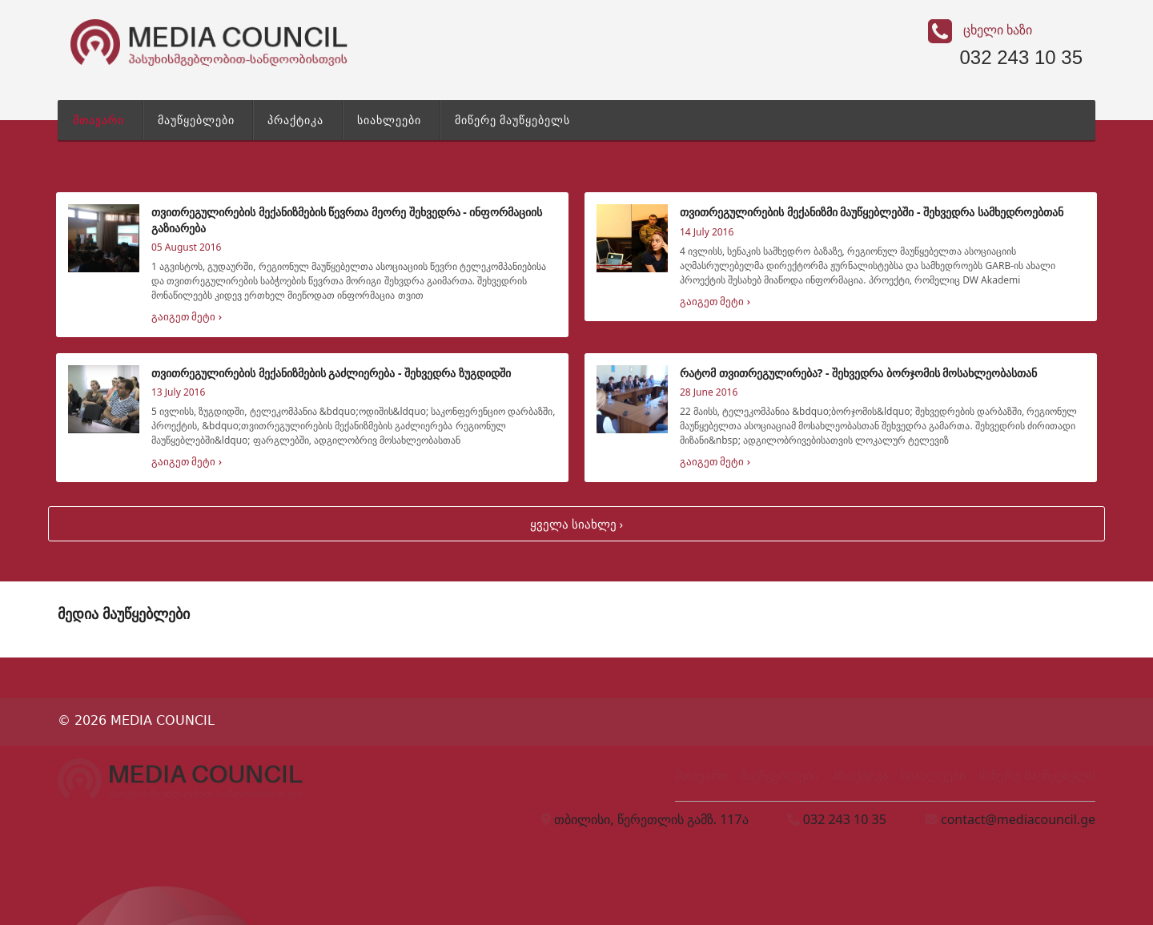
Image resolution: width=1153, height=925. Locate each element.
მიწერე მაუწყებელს (513, 119)
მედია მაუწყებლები (124, 613)
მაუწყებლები (196, 119)
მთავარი (98, 119)
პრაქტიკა (295, 119)
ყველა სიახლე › (576, 524)
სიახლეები (389, 119)
